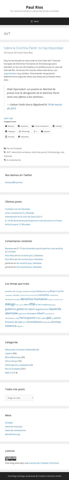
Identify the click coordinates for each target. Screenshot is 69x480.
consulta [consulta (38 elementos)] (43, 295)
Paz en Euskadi (14, 148)
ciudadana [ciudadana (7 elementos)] (8, 295)
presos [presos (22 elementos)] (57, 317)
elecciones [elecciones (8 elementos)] (19, 305)
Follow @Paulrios (13, 182)
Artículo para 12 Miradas (17, 224)
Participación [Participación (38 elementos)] (27, 317)
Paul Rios (34, 7)
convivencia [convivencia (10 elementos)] (53, 295)
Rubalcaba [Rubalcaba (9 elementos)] (46, 322)
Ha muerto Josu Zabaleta (30, 255)
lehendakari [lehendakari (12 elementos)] (31, 313)
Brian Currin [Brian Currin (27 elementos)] (57, 291)
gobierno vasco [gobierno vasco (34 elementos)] (26, 309)
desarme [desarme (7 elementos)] (51, 299)
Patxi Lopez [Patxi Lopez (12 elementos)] (41, 318)
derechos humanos (21, 152)
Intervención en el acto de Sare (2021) (23, 216)
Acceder (9, 422)
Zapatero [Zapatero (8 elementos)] (20, 326)
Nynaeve (9, 248)
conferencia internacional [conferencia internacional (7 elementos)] (28, 295)
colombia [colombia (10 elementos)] (16, 295)
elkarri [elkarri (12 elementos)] (26, 304)
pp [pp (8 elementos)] (53, 318)
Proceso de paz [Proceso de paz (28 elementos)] (13, 322)
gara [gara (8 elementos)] (54, 305)
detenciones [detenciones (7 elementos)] (58, 299)
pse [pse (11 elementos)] (24, 322)
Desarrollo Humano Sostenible (20, 349)
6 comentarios (14, 159)
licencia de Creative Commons (44, 462)
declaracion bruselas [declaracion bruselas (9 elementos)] (12, 299)
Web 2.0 (9, 372)
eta (62, 152)
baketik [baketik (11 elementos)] (33, 291)
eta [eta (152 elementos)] (32, 303)
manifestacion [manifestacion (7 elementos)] (50, 314)
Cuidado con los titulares (17, 208)
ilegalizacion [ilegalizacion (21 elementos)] (41, 309)
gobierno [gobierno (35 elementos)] (10, 309)
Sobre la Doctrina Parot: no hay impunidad (33, 48)
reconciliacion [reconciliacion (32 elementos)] (34, 322)
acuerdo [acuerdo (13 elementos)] (8, 291)
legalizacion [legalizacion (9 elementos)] (22, 314)
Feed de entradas (13, 426)
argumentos (10, 73)
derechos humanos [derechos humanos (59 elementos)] (34, 299)
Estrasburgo (53, 152)
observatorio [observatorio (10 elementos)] (10, 318)
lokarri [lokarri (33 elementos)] (41, 313)
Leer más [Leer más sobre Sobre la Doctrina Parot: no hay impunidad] (8, 118)
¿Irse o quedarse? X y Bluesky (19, 212)
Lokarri (8, 353)
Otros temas (11, 361)
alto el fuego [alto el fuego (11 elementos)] (17, 291)
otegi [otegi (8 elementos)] (17, 318)
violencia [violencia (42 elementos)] (10, 326)
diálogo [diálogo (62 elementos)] (10, 304)
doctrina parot (39, 152)
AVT (9, 152)
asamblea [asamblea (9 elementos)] (26, 291)
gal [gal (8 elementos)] (51, 305)
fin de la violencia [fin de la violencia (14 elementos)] (42, 304)
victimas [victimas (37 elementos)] (56, 322)
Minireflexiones (13, 357)
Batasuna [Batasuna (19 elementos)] (41, 291)
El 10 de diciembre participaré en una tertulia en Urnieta (33, 220)
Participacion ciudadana (17, 364)
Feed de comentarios (15, 430)
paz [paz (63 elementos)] (48, 317)
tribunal (8, 156)
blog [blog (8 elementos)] (47, 291)
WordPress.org (12, 434)
